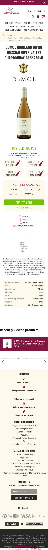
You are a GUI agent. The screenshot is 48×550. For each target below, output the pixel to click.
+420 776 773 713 (24, 382)
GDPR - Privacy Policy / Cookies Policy (24, 463)
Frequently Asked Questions (24, 438)
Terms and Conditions (24, 460)
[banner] (13, 10)
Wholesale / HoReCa (24, 470)
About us (24, 435)
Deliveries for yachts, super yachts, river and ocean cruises (24, 474)
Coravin (11, 26)
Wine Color (9, 23)
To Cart (24, 202)
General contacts (25, 432)
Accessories (20, 26)
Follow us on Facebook (24, 399)
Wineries (18, 23)
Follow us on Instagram (24, 407)
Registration (25, 457)
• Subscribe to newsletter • (24, 498)
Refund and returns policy (24, 466)
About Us (31, 26)
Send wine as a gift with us (33, 30)
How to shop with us (24, 454)
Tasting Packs (38, 23)
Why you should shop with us (24, 425)
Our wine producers (24, 428)
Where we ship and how (13, 30)
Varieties (27, 23)
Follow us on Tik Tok (24, 415)
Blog (38, 26)
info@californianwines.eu (24, 390)
